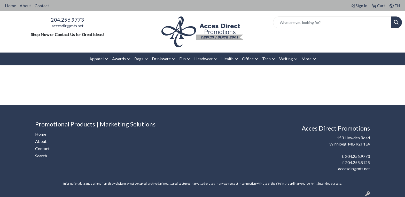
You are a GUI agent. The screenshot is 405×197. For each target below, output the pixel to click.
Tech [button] (266, 58)
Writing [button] (286, 58)
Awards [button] (119, 58)
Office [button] (248, 58)
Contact (42, 5)
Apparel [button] (96, 58)
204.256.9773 (67, 19)
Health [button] (227, 58)
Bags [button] (138, 58)
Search (41, 155)
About (25, 5)
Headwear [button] (203, 58)
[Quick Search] (332, 22)
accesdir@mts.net (67, 25)
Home (10, 5)
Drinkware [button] (161, 58)
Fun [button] (182, 58)
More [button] (306, 58)
